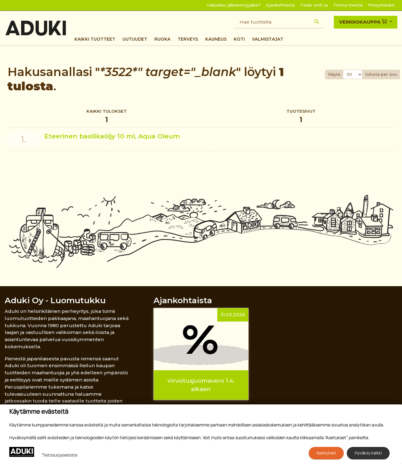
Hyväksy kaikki (368, 453)
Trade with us (314, 4)
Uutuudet (134, 39)
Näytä (334, 74)
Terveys (188, 39)
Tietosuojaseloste (59, 455)
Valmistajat (267, 39)
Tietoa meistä (348, 4)
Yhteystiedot (381, 4)
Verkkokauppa (363, 22)
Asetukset (326, 453)
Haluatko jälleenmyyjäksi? (234, 4)
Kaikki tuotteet (94, 39)
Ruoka (162, 39)
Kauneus (216, 39)
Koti (239, 39)
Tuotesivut (301, 117)
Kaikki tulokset (106, 117)
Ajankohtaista (280, 4)
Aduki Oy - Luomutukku (55, 300)
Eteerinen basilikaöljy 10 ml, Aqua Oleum (112, 136)
